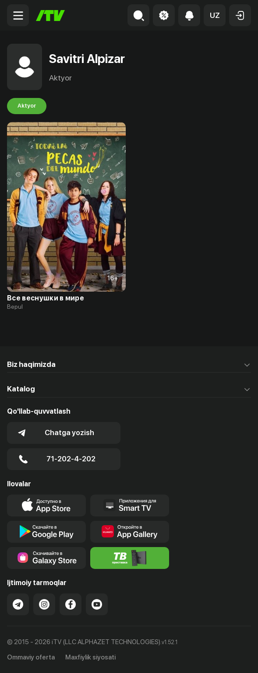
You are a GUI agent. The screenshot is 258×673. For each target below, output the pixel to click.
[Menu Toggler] (18, 15)
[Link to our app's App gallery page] (129, 532)
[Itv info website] (129, 558)
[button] (215, 15)
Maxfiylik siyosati (90, 657)
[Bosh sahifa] (50, 15)
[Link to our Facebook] (70, 604)
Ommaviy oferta (31, 657)
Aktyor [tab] (26, 106)
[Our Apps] (129, 505)
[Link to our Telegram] (18, 604)
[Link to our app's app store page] (46, 505)
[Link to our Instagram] (44, 604)
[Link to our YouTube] (97, 604)
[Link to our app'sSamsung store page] (46, 558)
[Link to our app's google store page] (46, 532)
